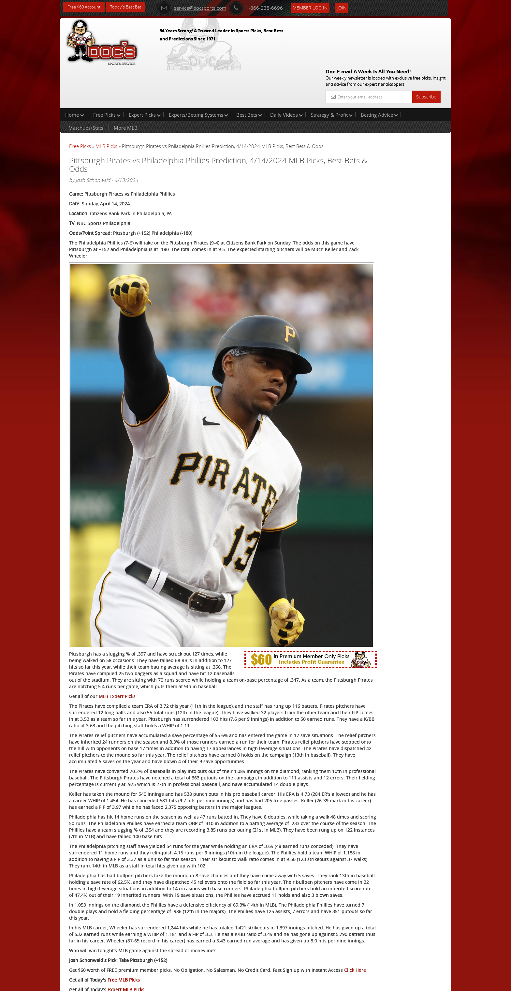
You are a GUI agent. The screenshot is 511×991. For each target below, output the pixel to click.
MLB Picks (106, 104)
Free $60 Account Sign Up (386, 229)
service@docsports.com (200, 7)
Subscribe (426, 50)
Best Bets (249, 73)
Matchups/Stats (85, 86)
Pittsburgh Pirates (88, 960)
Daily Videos (286, 73)
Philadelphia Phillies (91, 954)
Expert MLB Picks (126, 937)
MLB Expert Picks (117, 585)
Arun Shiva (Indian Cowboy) (398, 151)
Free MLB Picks (124, 927)
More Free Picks (422, 108)
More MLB (126, 86)
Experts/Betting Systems (198, 73)
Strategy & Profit (332, 73)
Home (74, 73)
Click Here (113, 918)
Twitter (125, 954)
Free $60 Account (85, 7)
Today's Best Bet (130, 7)
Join (350, 7)
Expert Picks (145, 73)
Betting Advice (379, 73)
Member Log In (318, 7)
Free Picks (107, 73)
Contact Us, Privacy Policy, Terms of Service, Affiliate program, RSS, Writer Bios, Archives (294, 983)
